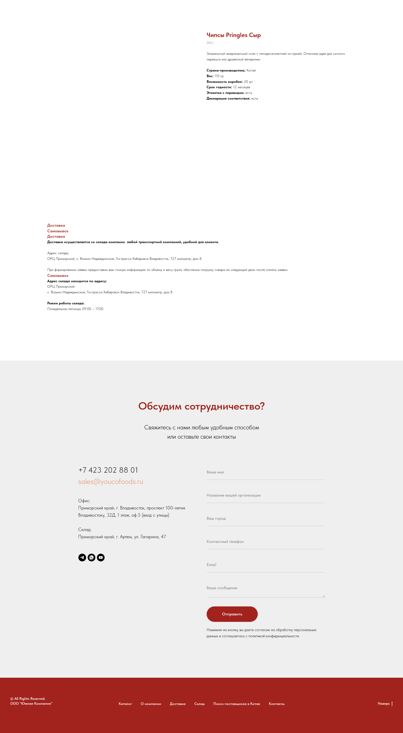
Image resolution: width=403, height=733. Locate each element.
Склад (198, 22)
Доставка (176, 22)
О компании (147, 22)
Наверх (385, 703)
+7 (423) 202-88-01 (326, 22)
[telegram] (354, 22)
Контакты (281, 22)
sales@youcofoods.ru (110, 481)
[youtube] (387, 22)
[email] (376, 22)
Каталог (121, 22)
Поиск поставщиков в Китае (238, 22)
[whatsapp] (365, 22)
